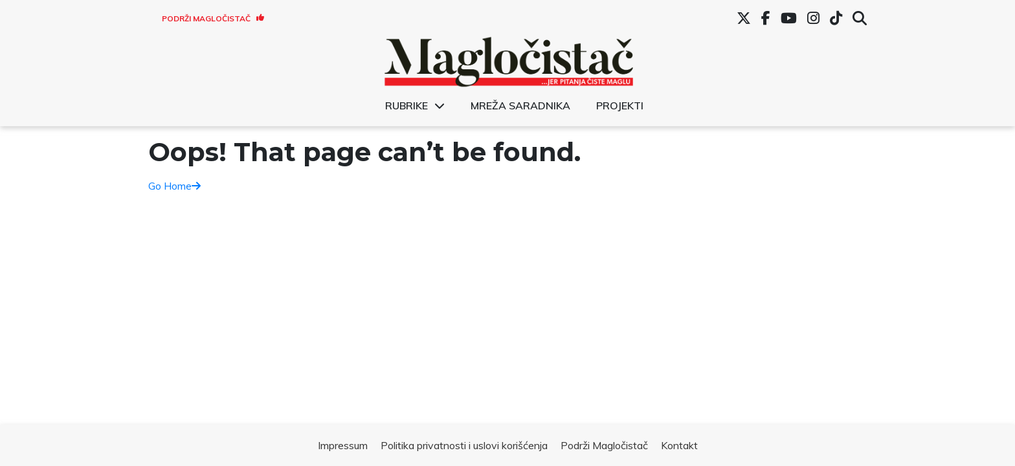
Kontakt (679, 445)
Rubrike (406, 105)
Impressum (343, 445)
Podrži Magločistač (213, 18)
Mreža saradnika (520, 105)
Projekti (619, 105)
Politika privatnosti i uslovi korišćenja (464, 445)
